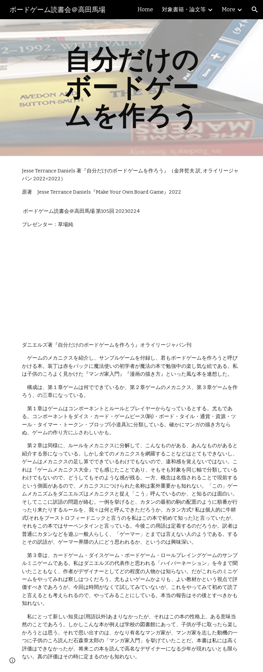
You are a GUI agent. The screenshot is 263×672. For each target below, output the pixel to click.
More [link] (228, 9)
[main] (131, 87)
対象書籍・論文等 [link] (184, 9)
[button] (255, 9)
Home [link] (145, 9)
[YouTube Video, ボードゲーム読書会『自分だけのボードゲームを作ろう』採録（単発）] (73, 285)
